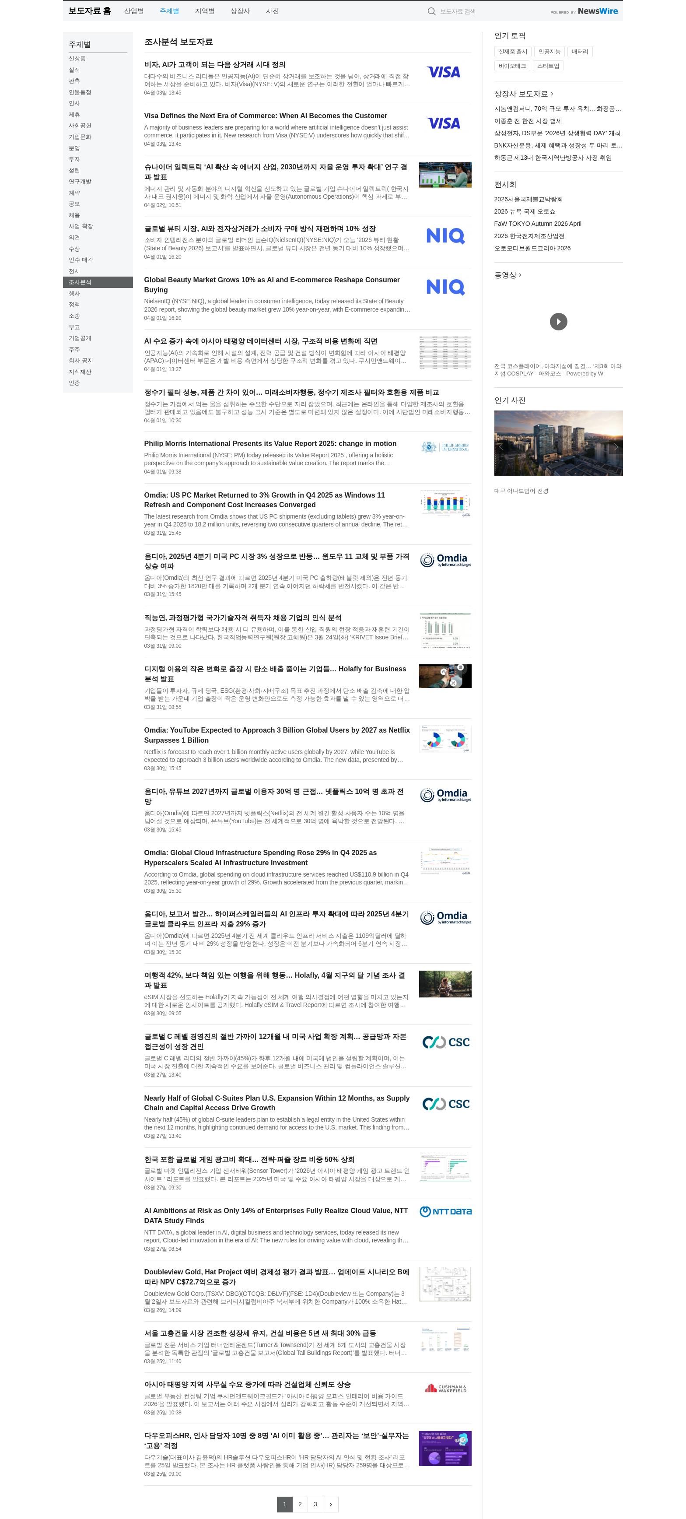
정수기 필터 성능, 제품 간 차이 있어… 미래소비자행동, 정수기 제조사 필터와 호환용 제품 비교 (292, 392)
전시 (74, 271)
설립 (74, 170)
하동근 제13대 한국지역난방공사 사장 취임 (553, 157)
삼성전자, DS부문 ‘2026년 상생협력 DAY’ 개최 (557, 133)
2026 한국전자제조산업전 (529, 235)
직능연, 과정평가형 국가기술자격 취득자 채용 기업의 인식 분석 (243, 617)
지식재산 (80, 371)
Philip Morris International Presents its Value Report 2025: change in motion (270, 443)
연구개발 (80, 181)
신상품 (77, 58)
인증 (74, 382)
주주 (74, 349)
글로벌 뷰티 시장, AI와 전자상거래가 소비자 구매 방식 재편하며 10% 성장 (260, 228)
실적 (74, 70)
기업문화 (80, 136)
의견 (74, 237)
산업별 (134, 10)
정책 (74, 304)
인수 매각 (81, 259)
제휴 (74, 114)
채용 (74, 215)
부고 (74, 327)
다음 (616, 447)
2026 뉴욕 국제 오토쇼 (525, 211)
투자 (74, 159)
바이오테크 (512, 66)
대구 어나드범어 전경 (521, 491)
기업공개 (80, 338)
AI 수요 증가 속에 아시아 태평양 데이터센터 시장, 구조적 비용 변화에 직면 (261, 341)
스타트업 (548, 66)
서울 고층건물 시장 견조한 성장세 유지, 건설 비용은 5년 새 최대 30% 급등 (260, 1333)
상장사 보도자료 (521, 94)
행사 (74, 293)
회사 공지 (81, 360)
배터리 (580, 51)
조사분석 (80, 282)
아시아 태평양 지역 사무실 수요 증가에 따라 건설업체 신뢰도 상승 (247, 1384)
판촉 (74, 80)
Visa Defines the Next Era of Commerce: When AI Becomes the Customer (266, 115)
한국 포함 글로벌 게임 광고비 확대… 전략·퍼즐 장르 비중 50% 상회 (249, 1159)
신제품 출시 (513, 51)
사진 (272, 10)
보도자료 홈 (89, 10)
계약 (74, 192)
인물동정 (80, 92)
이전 (501, 447)
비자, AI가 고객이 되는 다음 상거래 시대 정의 (215, 64)
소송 (74, 315)
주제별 (169, 10)
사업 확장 (81, 226)
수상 (74, 249)
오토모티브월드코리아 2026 (532, 248)
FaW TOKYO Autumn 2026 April (537, 223)
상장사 (240, 10)
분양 (74, 148)
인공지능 (549, 51)
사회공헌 (80, 125)
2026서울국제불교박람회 (528, 199)
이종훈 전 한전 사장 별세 (528, 120)
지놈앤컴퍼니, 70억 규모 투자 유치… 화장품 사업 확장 (569, 108)
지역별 (205, 10)
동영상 (505, 275)
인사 (74, 103)
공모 (74, 203)
